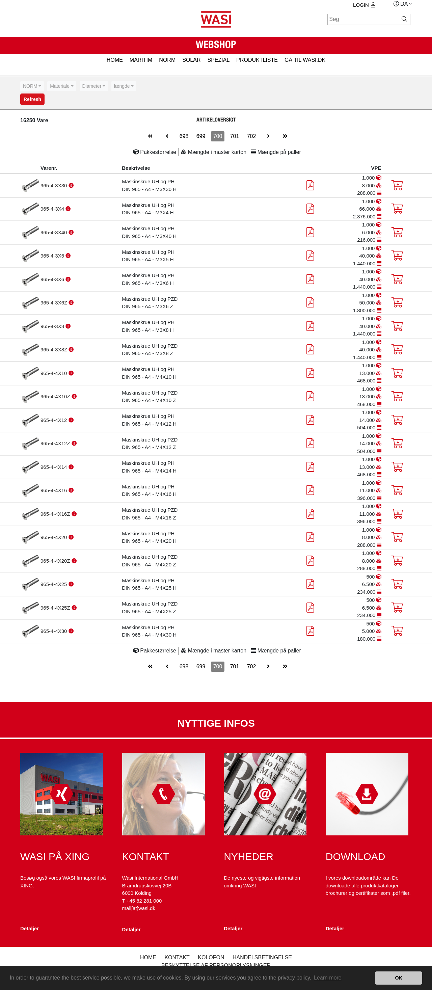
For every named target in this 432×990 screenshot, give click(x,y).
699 (201, 136)
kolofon (211, 957)
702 (251, 136)
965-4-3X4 (52, 209)
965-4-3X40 (54, 232)
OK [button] (398, 978)
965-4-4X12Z (56, 443)
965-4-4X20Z (56, 561)
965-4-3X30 (54, 185)
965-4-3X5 (52, 256)
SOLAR (191, 60)
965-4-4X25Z (56, 608)
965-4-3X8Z (54, 349)
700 (217, 136)
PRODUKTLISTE (257, 60)
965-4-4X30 (54, 631)
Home (148, 957)
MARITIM (141, 60)
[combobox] (32, 86)
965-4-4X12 (54, 420)
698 (184, 136)
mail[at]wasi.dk (138, 908)
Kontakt (176, 957)
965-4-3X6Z (54, 302)
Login (364, 5)
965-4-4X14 (54, 467)
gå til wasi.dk (305, 60)
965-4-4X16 (54, 490)
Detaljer (29, 928)
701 (234, 136)
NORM (167, 60)
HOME (115, 60)
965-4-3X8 (52, 326)
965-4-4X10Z (56, 396)
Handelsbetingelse (262, 957)
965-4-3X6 (52, 279)
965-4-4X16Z (56, 514)
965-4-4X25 (54, 584)
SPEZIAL (218, 60)
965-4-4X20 (54, 537)
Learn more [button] (328, 978)
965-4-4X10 (54, 373)
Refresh (32, 99)
